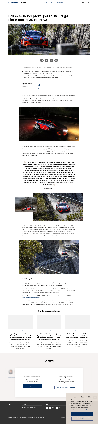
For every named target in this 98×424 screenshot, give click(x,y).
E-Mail (42, 60)
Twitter (51, 60)
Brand (51, 2)
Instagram (50, 408)
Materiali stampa (60, 2)
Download (76, 138)
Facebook (46, 60)
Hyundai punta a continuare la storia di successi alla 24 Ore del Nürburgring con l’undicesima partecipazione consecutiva (20, 336)
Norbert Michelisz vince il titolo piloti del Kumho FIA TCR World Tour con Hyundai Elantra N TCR (77, 336)
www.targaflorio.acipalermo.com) (31, 297)
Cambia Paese (88, 2)
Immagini (24, 7)
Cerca (85, 2)
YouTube (57, 408)
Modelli (45, 2)
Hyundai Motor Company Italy (29, 407)
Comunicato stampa (13, 7)
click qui (86, 409)
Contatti (24, 86)
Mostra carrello (83, 2)
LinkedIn (56, 60)
